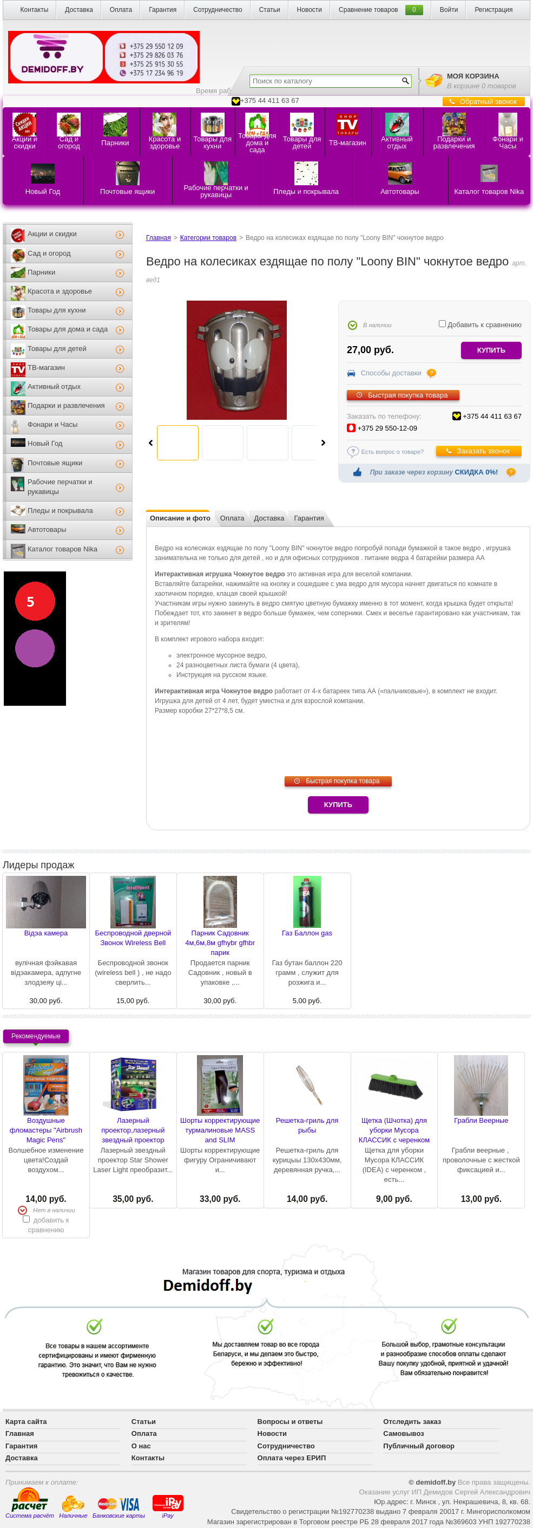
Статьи (269, 10)
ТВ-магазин (46, 367)
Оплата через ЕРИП (292, 1458)
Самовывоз (403, 1433)
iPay (168, 1506)
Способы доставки (391, 373)
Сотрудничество (217, 10)
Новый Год (45, 443)
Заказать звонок (483, 451)
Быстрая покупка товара (408, 395)
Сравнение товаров (368, 10)
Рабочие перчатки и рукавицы (60, 487)
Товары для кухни (56, 310)
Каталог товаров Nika (62, 549)
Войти (449, 10)
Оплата (121, 10)
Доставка (79, 10)
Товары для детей (57, 348)
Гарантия (162, 10)
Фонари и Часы (52, 424)
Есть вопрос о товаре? (392, 451)
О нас (141, 1446)
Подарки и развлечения (66, 405)
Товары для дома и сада (68, 329)
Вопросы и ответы (290, 1422)
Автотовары (47, 529)
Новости (309, 10)
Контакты (34, 10)
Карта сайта (26, 1422)
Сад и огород (49, 253)
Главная (158, 238)
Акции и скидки (52, 234)
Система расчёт (29, 1503)
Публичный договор (419, 1446)
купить (491, 350)
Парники (41, 272)
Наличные (73, 1507)
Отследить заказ (412, 1422)
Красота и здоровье (60, 291)
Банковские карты (119, 1508)
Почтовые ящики (55, 463)
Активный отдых (54, 386)
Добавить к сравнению (480, 324)
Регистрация (493, 10)
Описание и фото (180, 518)
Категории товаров (208, 238)
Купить (338, 805)
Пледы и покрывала (60, 510)
